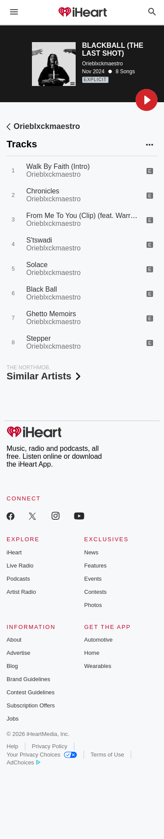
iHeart (14, 552)
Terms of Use (107, 754)
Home (92, 653)
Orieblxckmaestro (102, 64)
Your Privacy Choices (42, 754)
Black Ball (41, 289)
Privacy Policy (49, 746)
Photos (93, 605)
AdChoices (23, 762)
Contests (95, 592)
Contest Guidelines (31, 692)
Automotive (98, 639)
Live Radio (20, 565)
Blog (12, 666)
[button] (146, 100)
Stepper (38, 338)
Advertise (18, 653)
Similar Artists (45, 376)
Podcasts (18, 578)
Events (93, 578)
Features (95, 565)
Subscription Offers (31, 705)
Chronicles (42, 191)
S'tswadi (39, 240)
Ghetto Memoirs (51, 314)
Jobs (12, 718)
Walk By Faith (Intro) (58, 166)
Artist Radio (21, 592)
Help (12, 746)
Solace (37, 264)
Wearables (98, 666)
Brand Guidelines (28, 679)
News (91, 552)
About (14, 639)
